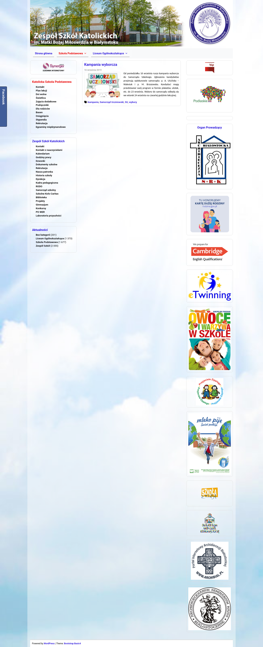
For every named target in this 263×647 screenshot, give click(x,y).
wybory (133, 102)
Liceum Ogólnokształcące (50, 238)
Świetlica (41, 98)
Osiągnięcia (42, 116)
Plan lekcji (41, 90)
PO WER (40, 212)
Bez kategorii (43, 234)
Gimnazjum (42, 204)
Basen (39, 112)
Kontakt (40, 87)
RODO (39, 186)
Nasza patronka (44, 171)
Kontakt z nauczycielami (49, 150)
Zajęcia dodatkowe (46, 101)
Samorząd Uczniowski (112, 102)
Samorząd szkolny (46, 190)
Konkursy (41, 208)
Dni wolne (41, 94)
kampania (93, 102)
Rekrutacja (41, 123)
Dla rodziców (43, 108)
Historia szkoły (44, 175)
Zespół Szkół (43, 245)
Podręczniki (42, 105)
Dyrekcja (40, 179)
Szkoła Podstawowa (47, 242)
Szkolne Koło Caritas (47, 193)
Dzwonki (40, 161)
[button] (72, 53)
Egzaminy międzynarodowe (51, 127)
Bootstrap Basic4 (72, 643)
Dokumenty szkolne (46, 164)
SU (126, 102)
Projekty (40, 201)
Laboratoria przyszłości (48, 215)
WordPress (49, 643)
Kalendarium (43, 153)
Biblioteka (41, 197)
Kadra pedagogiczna (47, 182)
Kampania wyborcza (100, 64)
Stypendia (41, 119)
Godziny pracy (43, 157)
